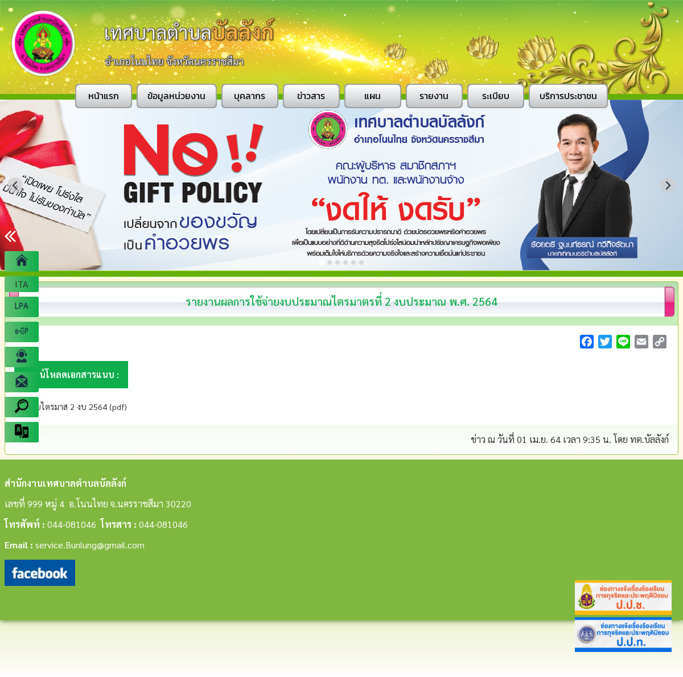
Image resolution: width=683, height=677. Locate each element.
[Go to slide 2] (329, 262)
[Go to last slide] (15, 185)
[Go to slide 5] (353, 262)
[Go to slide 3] (337, 262)
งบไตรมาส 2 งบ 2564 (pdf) (78, 406)
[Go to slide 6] (361, 262)
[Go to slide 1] (321, 262)
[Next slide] (668, 185)
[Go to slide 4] (345, 262)
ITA (21, 284)
